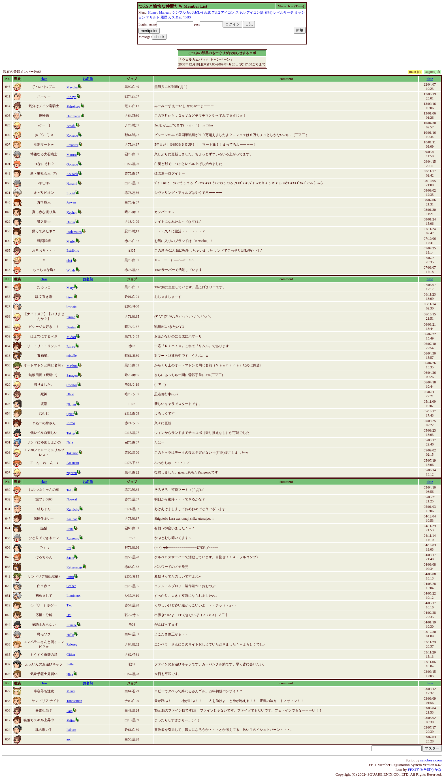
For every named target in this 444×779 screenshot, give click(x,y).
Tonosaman (74, 701)
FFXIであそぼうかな (425, 769)
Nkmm (71, 404)
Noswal (72, 499)
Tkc (69, 605)
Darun (71, 222)
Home (152, 12)
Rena (70, 529)
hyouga (71, 306)
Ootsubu (72, 164)
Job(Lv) (197, 12)
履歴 (164, 17)
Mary (70, 288)
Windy (71, 270)
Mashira (72, 366)
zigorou (72, 473)
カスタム (175, 17)
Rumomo (73, 538)
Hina (70, 674)
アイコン (227, 12)
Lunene (72, 625)
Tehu (70, 490)
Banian (71, 327)
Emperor (72, 145)
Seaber (71, 586)
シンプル (179, 12)
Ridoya (71, 97)
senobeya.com (431, 760)
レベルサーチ (283, 12)
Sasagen (72, 375)
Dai (69, 615)
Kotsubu (72, 135)
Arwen (71, 202)
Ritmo (71, 423)
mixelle (72, 356)
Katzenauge (75, 567)
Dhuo (70, 394)
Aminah (72, 519)
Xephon (72, 213)
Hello (70, 635)
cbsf (69, 261)
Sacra (70, 558)
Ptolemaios (74, 232)
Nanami (72, 184)
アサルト (153, 17)
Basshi (71, 126)
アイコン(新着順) (259, 12)
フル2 (216, 12)
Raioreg (72, 644)
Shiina (71, 721)
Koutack (72, 174)
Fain (69, 711)
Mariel (71, 241)
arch (69, 739)
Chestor (72, 385)
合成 (207, 12)
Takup (71, 433)
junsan (71, 317)
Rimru (71, 347)
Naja (70, 442)
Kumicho (73, 509)
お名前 (88, 79)
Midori (71, 337)
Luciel (71, 193)
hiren (70, 297)
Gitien (71, 655)
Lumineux (73, 596)
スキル (240, 12)
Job (189, 12)
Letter (71, 664)
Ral (69, 548)
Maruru (72, 155)
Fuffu (70, 577)
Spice (70, 414)
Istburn (71, 730)
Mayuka (72, 87)
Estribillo (73, 250)
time (429, 79)
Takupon (72, 453)
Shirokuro (73, 107)
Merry (71, 691)
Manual (164, 12)
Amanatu (73, 463)
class (43, 79)
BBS (187, 17)
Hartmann (73, 116)
